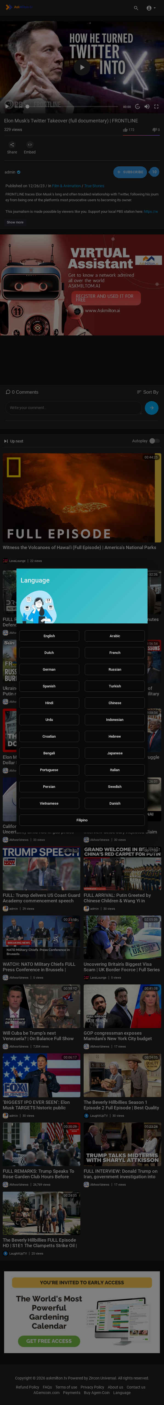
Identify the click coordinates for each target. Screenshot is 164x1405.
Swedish (114, 787)
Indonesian (114, 720)
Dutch (49, 653)
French (114, 653)
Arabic (115, 636)
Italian (115, 770)
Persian (49, 787)
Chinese (115, 703)
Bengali (49, 753)
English (49, 636)
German (49, 669)
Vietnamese (49, 803)
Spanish (49, 686)
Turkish (115, 686)
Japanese (115, 753)
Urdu (49, 720)
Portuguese (49, 770)
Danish (114, 803)
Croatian (49, 736)
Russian (115, 669)
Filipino (82, 820)
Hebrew (115, 736)
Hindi (49, 703)
